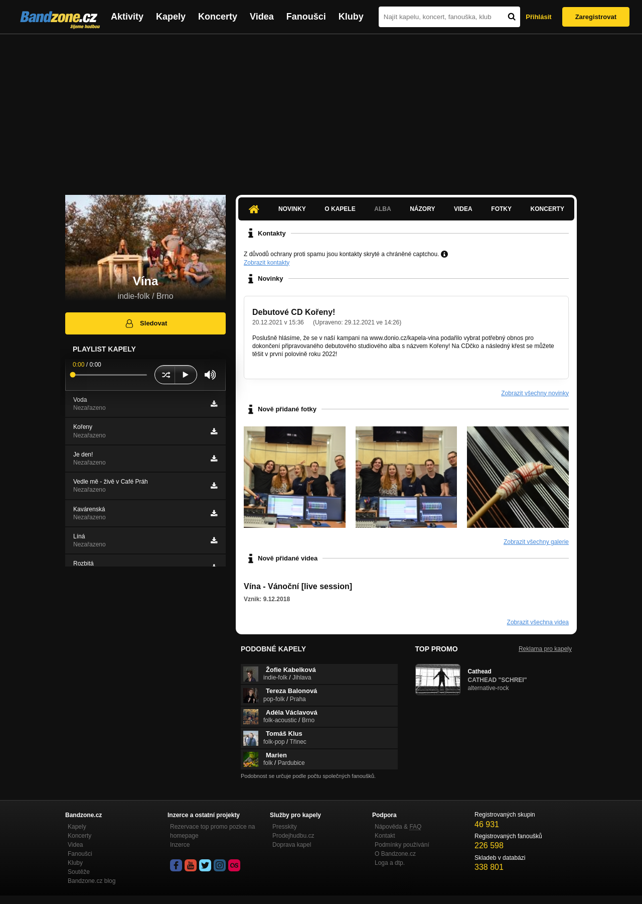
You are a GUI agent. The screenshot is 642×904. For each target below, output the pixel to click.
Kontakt (385, 835)
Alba (382, 208)
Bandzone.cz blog (91, 880)
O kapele (340, 208)
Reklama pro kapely (545, 648)
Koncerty (217, 17)
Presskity (284, 826)
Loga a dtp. (390, 862)
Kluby (351, 17)
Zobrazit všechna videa (538, 622)
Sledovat (146, 323)
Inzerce (180, 844)
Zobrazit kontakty (266, 262)
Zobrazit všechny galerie (536, 541)
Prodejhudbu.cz (293, 835)
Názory (422, 208)
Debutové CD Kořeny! (293, 312)
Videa (262, 17)
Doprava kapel (291, 844)
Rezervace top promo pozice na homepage (212, 831)
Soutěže (79, 871)
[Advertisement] (321, 109)
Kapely (171, 17)
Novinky (292, 208)
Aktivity (127, 17)
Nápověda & (398, 826)
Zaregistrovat (595, 17)
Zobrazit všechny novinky (535, 393)
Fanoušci (306, 17)
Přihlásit (538, 17)
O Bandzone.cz (395, 853)
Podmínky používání (402, 844)
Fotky (501, 208)
